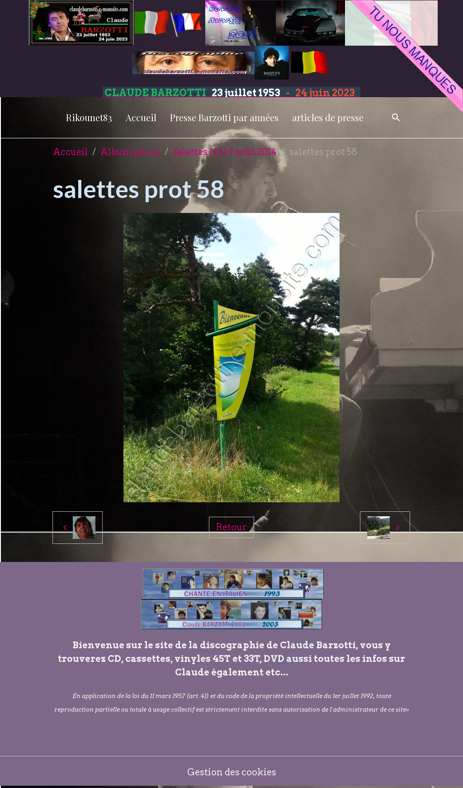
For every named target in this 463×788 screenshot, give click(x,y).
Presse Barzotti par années (224, 117)
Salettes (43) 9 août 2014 (225, 151)
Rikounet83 (89, 117)
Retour (231, 527)
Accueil (141, 117)
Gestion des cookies (231, 772)
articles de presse (328, 117)
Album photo (130, 151)
